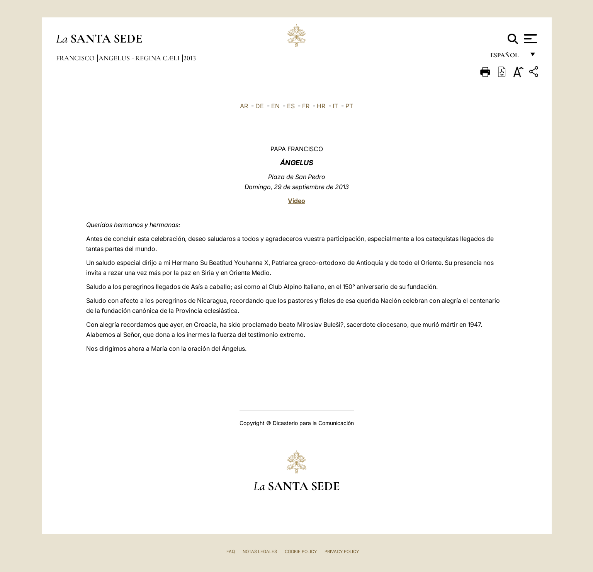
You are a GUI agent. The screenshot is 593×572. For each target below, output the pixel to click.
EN (275, 106)
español (507, 57)
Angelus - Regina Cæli (140, 58)
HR (321, 106)
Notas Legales (260, 551)
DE (259, 106)
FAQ (230, 551)
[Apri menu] (529, 38)
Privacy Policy (342, 551)
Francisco (76, 58)
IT (335, 106)
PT (349, 106)
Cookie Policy (301, 551)
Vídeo (296, 201)
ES (291, 106)
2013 (190, 58)
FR (305, 106)
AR (244, 106)
